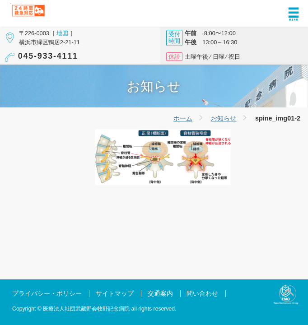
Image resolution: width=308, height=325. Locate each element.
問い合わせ (202, 293)
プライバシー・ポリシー (47, 293)
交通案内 (160, 293)
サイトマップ (115, 293)
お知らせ (223, 118)
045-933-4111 (48, 55)
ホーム (182, 118)
